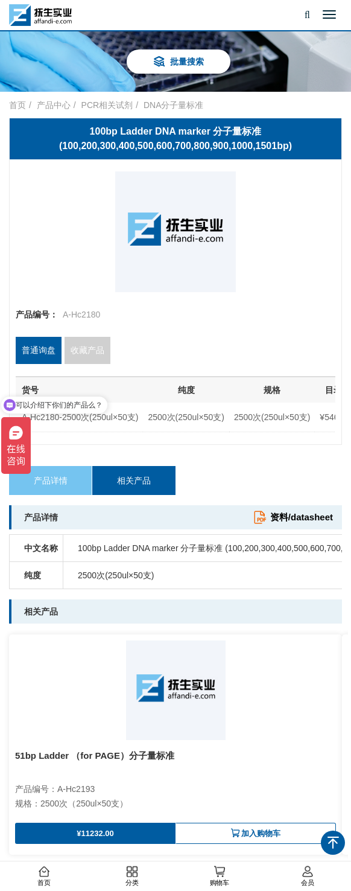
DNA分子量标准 (174, 105)
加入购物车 (255, 833)
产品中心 (54, 105)
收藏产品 (87, 350)
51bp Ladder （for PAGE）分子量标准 (94, 755)
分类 (131, 876)
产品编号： (37, 314)
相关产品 (134, 480)
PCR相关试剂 (107, 105)
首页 (44, 876)
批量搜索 (178, 62)
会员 (307, 876)
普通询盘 (38, 350)
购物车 (219, 876)
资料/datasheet (293, 517)
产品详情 (51, 480)
